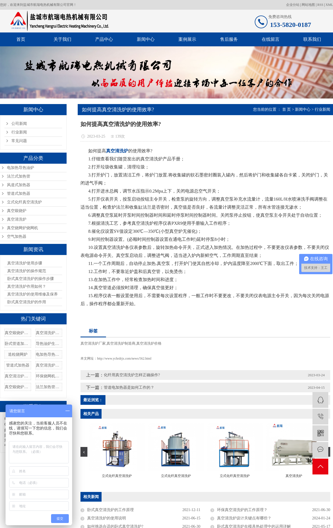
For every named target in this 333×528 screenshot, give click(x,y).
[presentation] (83, 452)
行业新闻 (19, 132)
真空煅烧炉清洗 (18, 333)
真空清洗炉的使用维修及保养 (32, 294)
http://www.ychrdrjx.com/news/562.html (124, 358)
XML (329, 5)
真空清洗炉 (16, 219)
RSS (320, 5)
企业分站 (292, 5)
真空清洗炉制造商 (121, 343)
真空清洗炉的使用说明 (106, 518)
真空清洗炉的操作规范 (26, 271)
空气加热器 (16, 236)
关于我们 (62, 39)
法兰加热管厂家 (49, 387)
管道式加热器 (18, 193)
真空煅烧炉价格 (18, 387)
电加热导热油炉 (20, 168)
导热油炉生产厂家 (49, 344)
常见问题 (19, 141)
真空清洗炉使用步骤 (24, 263)
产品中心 (104, 39)
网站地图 (308, 5)
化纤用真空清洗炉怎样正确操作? (132, 375)
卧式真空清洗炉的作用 (26, 302)
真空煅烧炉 (16, 211)
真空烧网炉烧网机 (22, 228)
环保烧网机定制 (49, 376)
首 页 (286, 109)
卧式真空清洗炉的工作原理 (110, 510)
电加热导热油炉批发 (49, 354)
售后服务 (229, 39)
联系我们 (312, 39)
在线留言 (270, 39)
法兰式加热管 (18, 176)
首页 (20, 39)
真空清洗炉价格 (49, 365)
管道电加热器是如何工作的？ (129, 387)
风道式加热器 (18, 185)
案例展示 (187, 39)
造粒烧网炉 (17, 354)
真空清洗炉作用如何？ (26, 286)
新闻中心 (146, 39)
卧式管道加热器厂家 (18, 344)
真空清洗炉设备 (49, 333)
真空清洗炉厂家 (93, 343)
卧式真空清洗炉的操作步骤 (30, 279)
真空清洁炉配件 (18, 376)
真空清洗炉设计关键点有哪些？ (244, 518)
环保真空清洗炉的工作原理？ (242, 510)
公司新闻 (19, 124)
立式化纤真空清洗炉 (24, 202)
